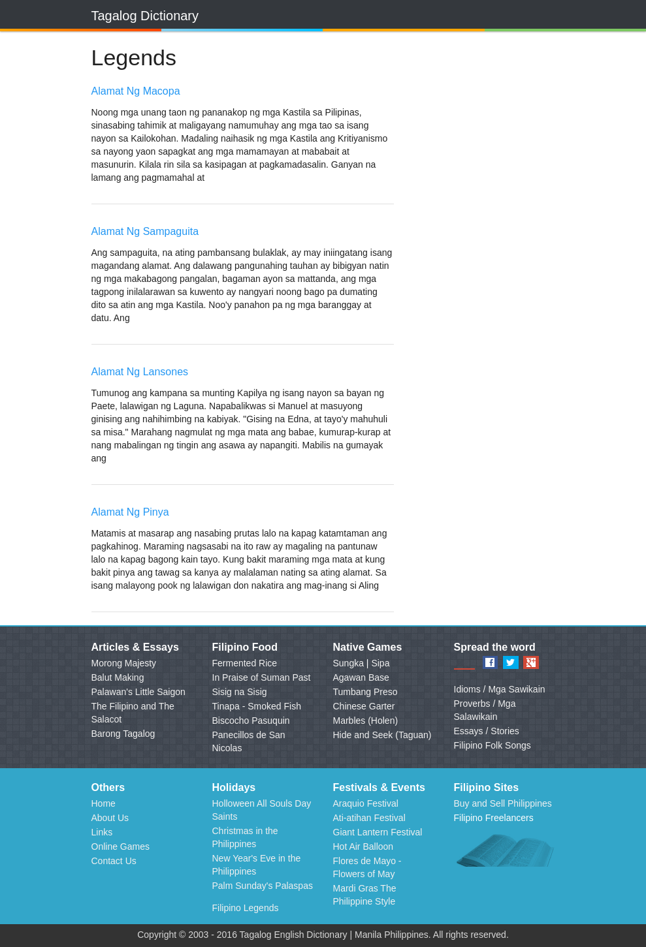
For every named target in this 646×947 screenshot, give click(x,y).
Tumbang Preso (365, 692)
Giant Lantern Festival (378, 832)
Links (102, 832)
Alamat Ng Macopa (135, 91)
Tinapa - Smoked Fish (256, 706)
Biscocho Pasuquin (251, 720)
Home (103, 803)
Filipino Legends (245, 908)
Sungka (348, 663)
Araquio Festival (365, 803)
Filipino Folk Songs (492, 745)
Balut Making (117, 677)
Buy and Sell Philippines (503, 803)
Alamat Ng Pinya (130, 512)
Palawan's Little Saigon (138, 692)
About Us (110, 818)
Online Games (120, 846)
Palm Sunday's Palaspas (262, 885)
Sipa (380, 663)
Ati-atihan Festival (369, 818)
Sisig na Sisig (239, 692)
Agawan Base (361, 677)
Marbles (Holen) (365, 720)
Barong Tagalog (123, 733)
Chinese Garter (364, 706)
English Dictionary (310, 934)
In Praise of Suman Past (261, 677)
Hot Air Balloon (363, 846)
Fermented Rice (245, 663)
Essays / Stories (486, 731)
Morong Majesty (124, 663)
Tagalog (256, 934)
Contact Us (114, 861)
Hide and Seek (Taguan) (382, 735)
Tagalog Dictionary (145, 15)
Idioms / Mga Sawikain (499, 689)
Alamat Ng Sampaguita (145, 231)
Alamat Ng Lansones (140, 371)
